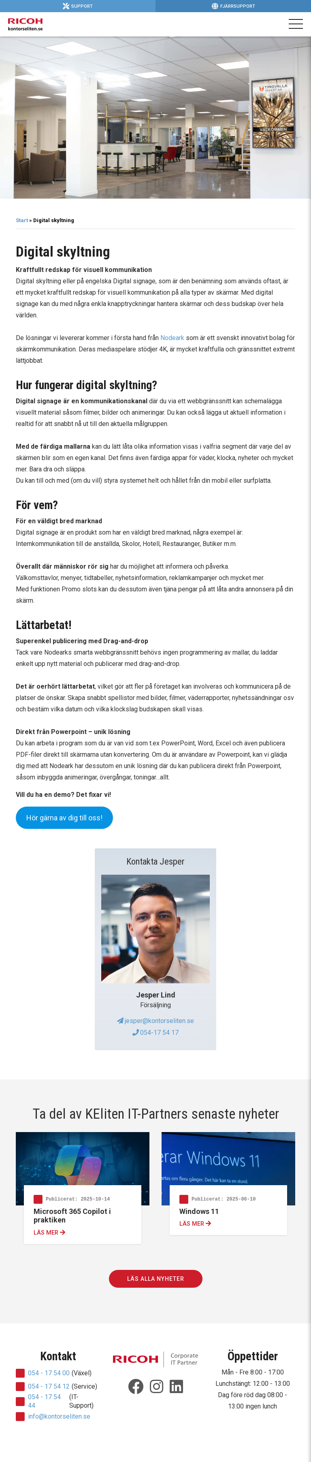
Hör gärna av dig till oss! (64, 817)
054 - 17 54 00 (49, 1373)
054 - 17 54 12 (49, 1386)
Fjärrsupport (233, 6)
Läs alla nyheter (155, 1279)
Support (78, 6)
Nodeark (172, 338)
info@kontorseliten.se (59, 1416)
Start (22, 220)
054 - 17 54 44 (44, 1401)
